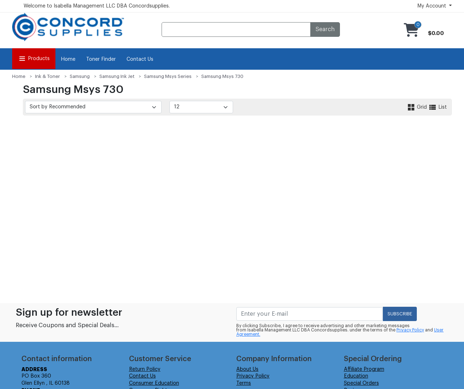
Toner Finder (101, 59)
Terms (243, 383)
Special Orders (361, 383)
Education (356, 376)
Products (34, 58)
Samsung (80, 76)
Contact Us (140, 59)
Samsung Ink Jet (116, 76)
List (437, 107)
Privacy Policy (410, 330)
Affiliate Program (364, 369)
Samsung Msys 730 (222, 76)
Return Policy (145, 369)
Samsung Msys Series (168, 76)
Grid (417, 107)
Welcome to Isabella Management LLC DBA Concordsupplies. (97, 6)
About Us (247, 369)
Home (68, 59)
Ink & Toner (47, 76)
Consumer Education (154, 383)
